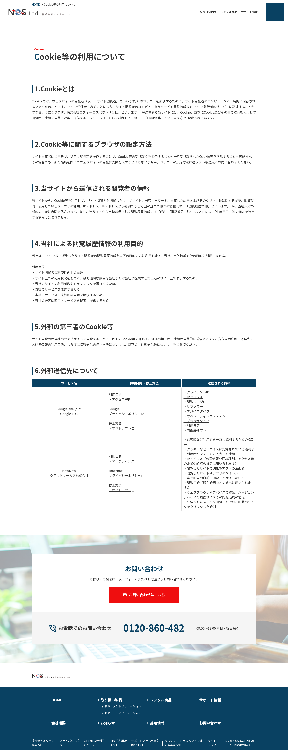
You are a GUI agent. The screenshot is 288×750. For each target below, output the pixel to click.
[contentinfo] (144, 706)
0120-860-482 (153, 627)
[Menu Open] (275, 12)
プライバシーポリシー (125, 413)
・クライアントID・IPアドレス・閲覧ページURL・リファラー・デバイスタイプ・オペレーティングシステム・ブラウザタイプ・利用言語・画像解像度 (204, 411)
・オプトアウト (120, 428)
